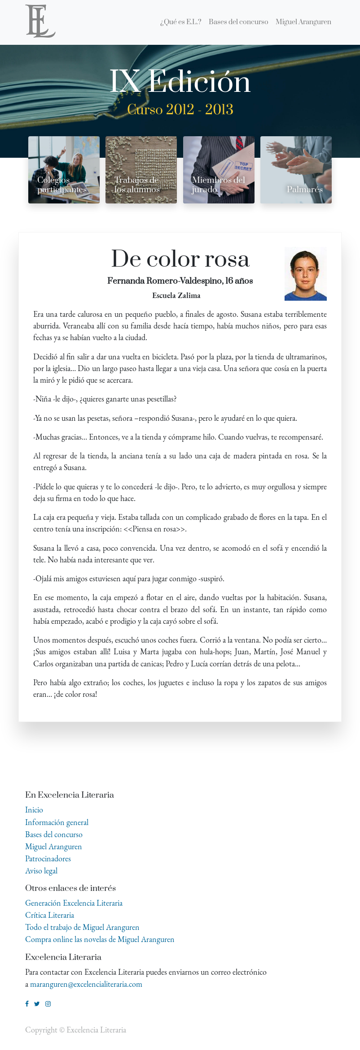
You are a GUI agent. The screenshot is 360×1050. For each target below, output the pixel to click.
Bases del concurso (54, 834)
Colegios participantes (62, 185)
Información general (56, 822)
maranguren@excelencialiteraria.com (86, 984)
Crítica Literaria (49, 915)
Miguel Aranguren (53, 846)
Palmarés (305, 190)
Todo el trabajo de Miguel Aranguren (82, 927)
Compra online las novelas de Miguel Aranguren (100, 939)
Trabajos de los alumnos (137, 185)
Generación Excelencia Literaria (74, 903)
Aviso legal (41, 870)
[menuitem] (181, 22)
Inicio (34, 809)
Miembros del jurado (218, 185)
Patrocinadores (48, 858)
